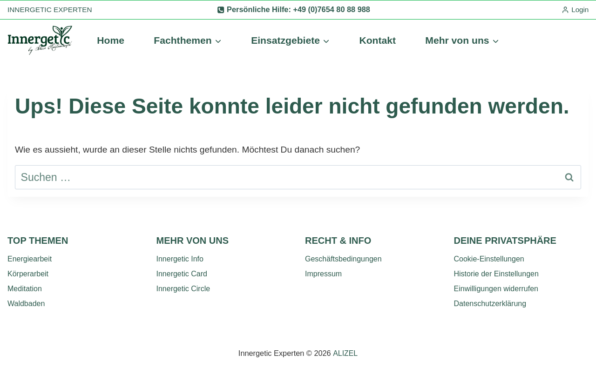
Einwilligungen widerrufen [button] (496, 289)
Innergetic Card (181, 274)
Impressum (323, 274)
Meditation (24, 289)
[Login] (575, 9)
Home (110, 40)
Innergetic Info (179, 259)
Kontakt (377, 40)
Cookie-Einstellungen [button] (489, 259)
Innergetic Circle (183, 289)
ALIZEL (345, 353)
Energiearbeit (29, 259)
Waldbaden (26, 303)
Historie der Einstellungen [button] (496, 274)
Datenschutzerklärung (490, 303)
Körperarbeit (27, 274)
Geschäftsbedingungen (343, 259)
